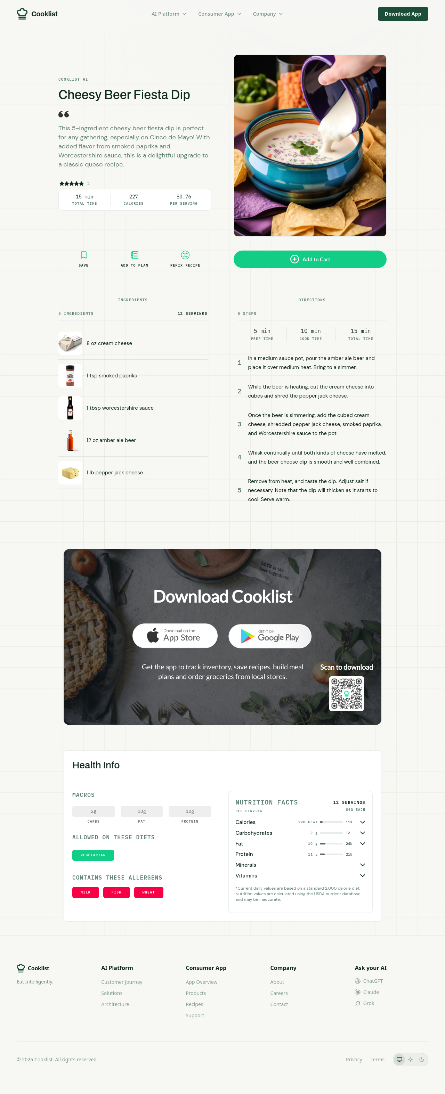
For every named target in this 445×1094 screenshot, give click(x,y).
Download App (403, 13)
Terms (378, 1059)
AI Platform (169, 13)
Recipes (194, 1004)
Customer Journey (121, 982)
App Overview (201, 982)
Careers (279, 993)
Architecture (115, 1004)
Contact (279, 1004)
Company (268, 13)
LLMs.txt (328, 1059)
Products (196, 993)
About (277, 982)
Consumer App (220, 13)
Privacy (354, 1059)
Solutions (111, 993)
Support (195, 1015)
